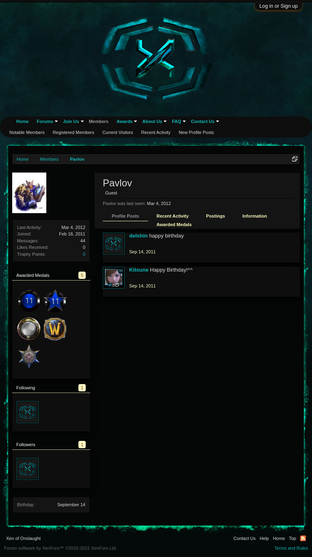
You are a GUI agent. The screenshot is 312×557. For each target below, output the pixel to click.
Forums (45, 121)
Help (264, 538)
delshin (138, 236)
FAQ (176, 121)
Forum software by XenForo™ (60, 548)
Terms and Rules (291, 548)
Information (255, 216)
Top (292, 538)
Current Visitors (117, 132)
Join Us (71, 121)
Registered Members (73, 132)
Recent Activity (172, 216)
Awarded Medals (174, 224)
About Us (152, 121)
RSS (303, 538)
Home (22, 121)
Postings (215, 216)
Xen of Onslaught (23, 538)
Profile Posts (125, 216)
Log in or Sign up (278, 6)
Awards (125, 121)
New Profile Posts (196, 132)
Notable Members (27, 132)
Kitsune (139, 270)
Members (98, 121)
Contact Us (202, 121)
